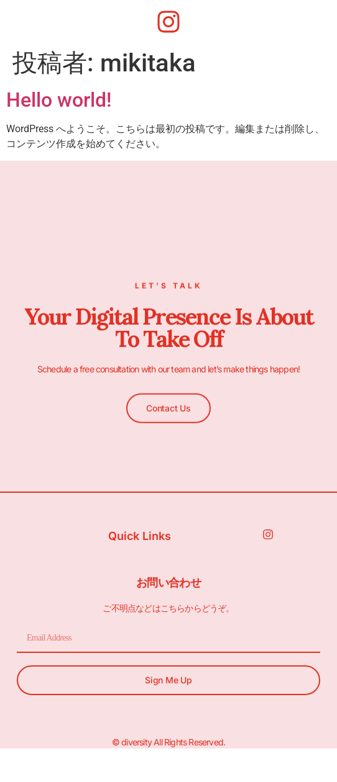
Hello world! (58, 100)
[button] (168, 406)
